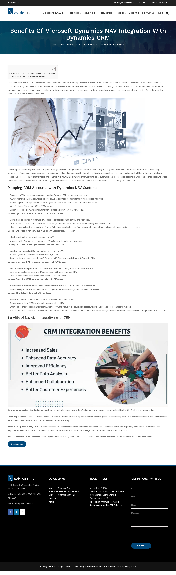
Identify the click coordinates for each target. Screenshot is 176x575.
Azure (121, 13)
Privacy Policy (130, 567)
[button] (52, 69)
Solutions (89, 13)
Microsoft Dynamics (54, 13)
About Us (134, 13)
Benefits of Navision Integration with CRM (29, 76)
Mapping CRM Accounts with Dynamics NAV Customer (33, 73)
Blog (160, 13)
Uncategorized (17, 444)
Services (74, 13)
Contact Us (13, 3)
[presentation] (152, 534)
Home (55, 44)
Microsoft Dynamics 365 (59, 488)
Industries (106, 13)
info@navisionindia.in (124, 3)
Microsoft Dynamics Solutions (62, 495)
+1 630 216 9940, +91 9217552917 (153, 3)
